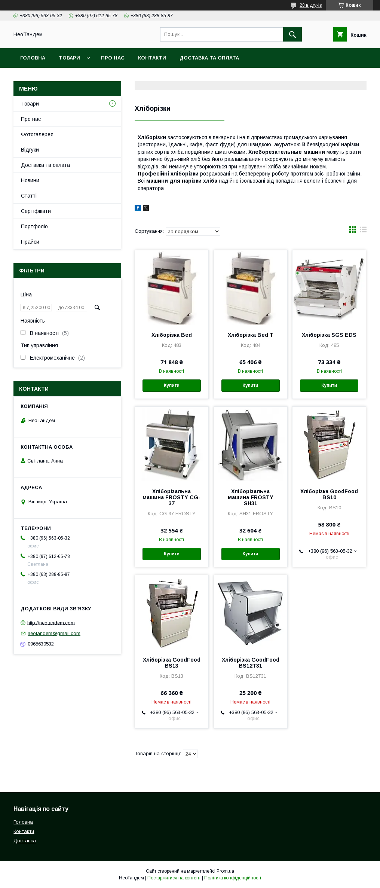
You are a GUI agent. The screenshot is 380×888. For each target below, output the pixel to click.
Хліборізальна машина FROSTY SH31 (250, 497)
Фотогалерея (37, 134)
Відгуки (30, 150)
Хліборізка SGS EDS (329, 335)
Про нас (113, 58)
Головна (32, 58)
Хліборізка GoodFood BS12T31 (250, 663)
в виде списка (363, 231)
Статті (29, 196)
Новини (30, 180)
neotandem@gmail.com (54, 633)
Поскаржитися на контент (174, 878)
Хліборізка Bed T (250, 335)
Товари (69, 58)
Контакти (152, 58)
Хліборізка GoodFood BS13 (171, 663)
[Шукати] (292, 34)
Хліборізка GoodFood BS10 (329, 494)
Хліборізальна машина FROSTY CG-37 (171, 497)
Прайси (30, 242)
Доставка (24, 840)
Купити (172, 385)
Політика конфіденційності (232, 878)
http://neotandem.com (51, 622)
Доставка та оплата (209, 58)
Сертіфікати (36, 211)
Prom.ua (225, 871)
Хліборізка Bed (171, 335)
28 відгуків (311, 5)
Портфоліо (34, 226)
